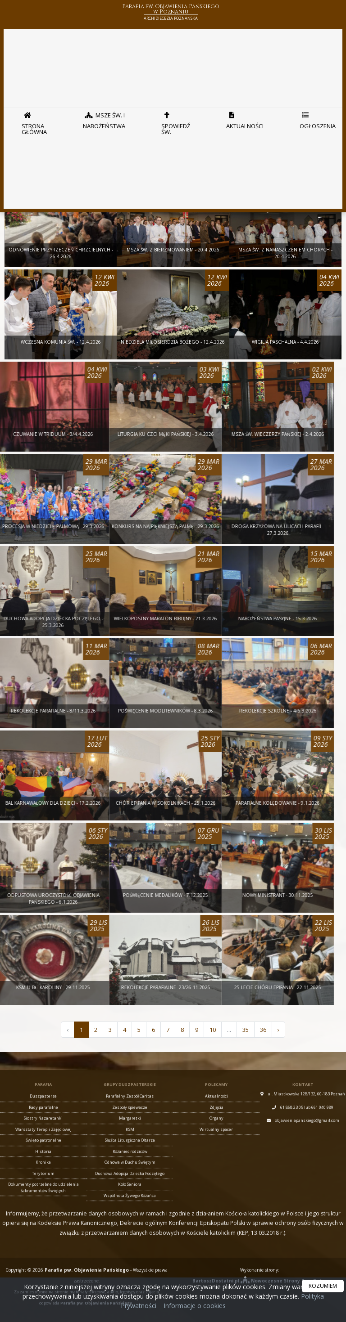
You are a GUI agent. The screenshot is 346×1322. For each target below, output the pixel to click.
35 (245, 1030)
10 (212, 1030)
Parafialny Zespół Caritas (130, 1258)
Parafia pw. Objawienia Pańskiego (170, 13)
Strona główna (34, 121)
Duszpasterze (43, 1258)
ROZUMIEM (323, 1286)
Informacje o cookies (195, 1305)
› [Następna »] (278, 1030)
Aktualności (245, 118)
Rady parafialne (43, 1269)
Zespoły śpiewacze (129, 1269)
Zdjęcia (216, 1269)
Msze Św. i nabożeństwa (104, 118)
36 (263, 1030)
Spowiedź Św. (175, 121)
